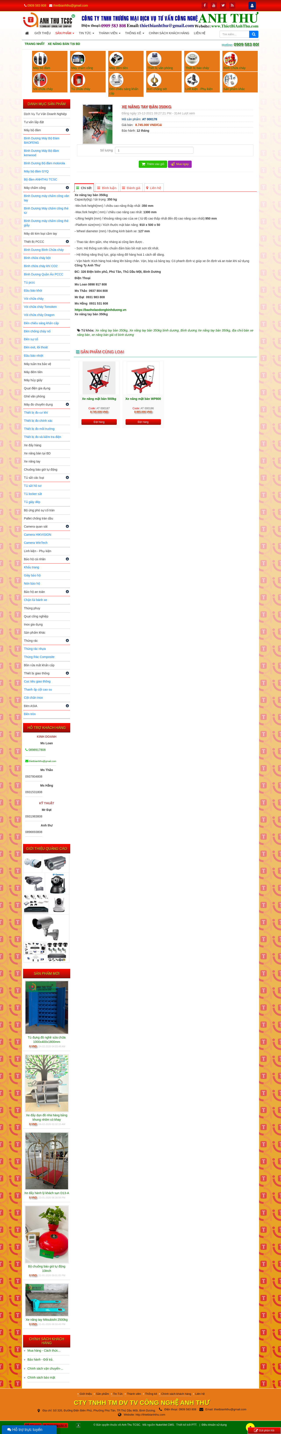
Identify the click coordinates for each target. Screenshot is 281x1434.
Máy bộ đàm (32, 130)
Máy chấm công (35, 188)
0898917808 (35, 750)
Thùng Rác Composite (39, 657)
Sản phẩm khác (34, 632)
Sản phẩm (102, 1393)
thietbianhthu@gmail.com (70, 5)
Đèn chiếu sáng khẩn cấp (41, 323)
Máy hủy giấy (33, 380)
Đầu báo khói (33, 290)
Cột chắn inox (33, 697)
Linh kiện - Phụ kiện (37, 551)
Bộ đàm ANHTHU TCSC (40, 179)
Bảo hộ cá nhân (35, 559)
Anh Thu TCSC (131, 1424)
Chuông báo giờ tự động (40, 469)
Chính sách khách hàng (176, 1393)
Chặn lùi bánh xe (35, 600)
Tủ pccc (29, 282)
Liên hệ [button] (199, 33)
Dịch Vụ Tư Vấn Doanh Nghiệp (45, 114)
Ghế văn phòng (34, 396)
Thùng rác (31, 640)
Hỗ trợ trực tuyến (24, 1429)
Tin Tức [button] (86, 34)
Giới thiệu (86, 1393)
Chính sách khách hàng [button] (169, 33)
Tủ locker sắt (33, 494)
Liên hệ (199, 1393)
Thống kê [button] (134, 34)
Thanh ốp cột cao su (38, 689)
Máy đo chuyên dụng (38, 404)
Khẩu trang (31, 567)
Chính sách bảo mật (41, 1377)
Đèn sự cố (31, 339)
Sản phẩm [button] (64, 34)
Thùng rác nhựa (35, 649)
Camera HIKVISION (37, 534)
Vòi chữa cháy (33, 298)
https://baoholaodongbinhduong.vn (100, 310)
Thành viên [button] (110, 34)
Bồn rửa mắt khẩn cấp (39, 665)
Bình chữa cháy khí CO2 (41, 266)
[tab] (84, 188)
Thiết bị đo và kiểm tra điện (42, 437)
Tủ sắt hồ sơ (32, 485)
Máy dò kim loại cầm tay (40, 233)
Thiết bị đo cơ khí (36, 412)
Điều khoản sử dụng (214, 1424)
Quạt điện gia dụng (37, 388)
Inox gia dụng (33, 624)
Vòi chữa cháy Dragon (39, 315)
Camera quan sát (35, 526)
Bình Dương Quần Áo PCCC (43, 274)
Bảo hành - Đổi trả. (40, 1359)
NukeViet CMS (165, 1424)
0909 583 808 (36, 5)
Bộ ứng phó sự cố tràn (39, 510)
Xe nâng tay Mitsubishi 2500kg (47, 1319)
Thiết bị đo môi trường (39, 429)
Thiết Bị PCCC (34, 241)
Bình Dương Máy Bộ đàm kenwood (41, 153)
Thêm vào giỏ (153, 164)
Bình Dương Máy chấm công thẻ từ (46, 210)
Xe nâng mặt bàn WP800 (143, 399)
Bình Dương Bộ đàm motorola (44, 163)
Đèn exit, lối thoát (36, 347)
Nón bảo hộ (32, 583)
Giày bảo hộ (32, 575)
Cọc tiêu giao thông (37, 681)
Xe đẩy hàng (32, 445)
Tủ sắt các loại (34, 477)
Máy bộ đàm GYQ (36, 171)
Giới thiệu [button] (42, 33)
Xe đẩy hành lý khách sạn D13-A (46, 1193)
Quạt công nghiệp (36, 616)
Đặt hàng (99, 422)
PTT (193, 1424)
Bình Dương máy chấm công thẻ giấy (46, 223)
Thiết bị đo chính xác (38, 420)
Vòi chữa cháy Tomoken (40, 306)
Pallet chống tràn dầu (38, 518)
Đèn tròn (30, 714)
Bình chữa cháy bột (37, 258)
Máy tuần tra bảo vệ (37, 364)
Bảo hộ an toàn (34, 592)
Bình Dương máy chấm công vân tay (46, 198)
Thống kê (151, 1393)
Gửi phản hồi (264, 1431)
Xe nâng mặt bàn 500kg (99, 399)
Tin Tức (118, 1393)
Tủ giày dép (32, 502)
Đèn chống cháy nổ (37, 331)
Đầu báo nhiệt (33, 355)
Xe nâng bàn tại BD (37, 453)
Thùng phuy (32, 608)
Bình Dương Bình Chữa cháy (44, 250)
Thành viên (134, 1393)
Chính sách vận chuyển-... (45, 1368)
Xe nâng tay (32, 461)
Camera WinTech (35, 542)
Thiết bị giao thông (36, 673)
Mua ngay (180, 164)
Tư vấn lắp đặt (34, 122)
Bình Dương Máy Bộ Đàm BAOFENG (41, 140)
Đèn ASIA (30, 706)
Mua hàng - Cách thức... (44, 1350)
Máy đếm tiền (33, 372)
